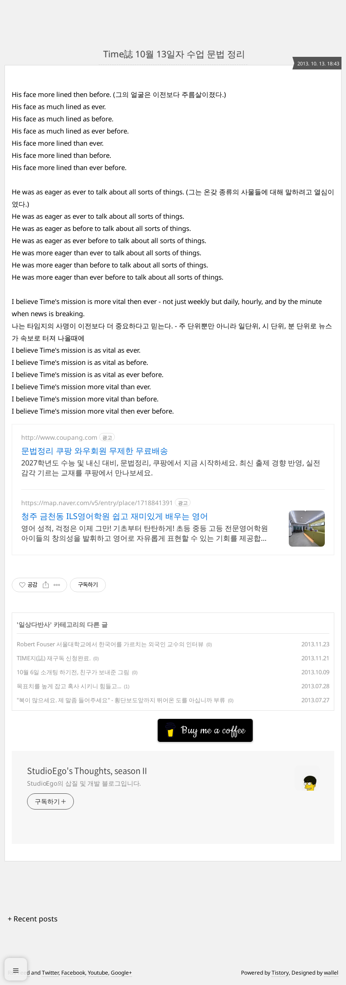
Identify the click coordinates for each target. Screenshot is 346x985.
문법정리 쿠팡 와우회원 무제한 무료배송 (94, 450)
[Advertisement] (84, 726)
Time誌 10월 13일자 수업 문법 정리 (173, 54)
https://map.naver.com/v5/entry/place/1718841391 (97, 502)
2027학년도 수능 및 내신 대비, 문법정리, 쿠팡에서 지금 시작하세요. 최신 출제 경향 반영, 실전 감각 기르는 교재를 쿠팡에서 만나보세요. (170, 468)
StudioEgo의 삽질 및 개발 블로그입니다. (84, 783)
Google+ (121, 972)
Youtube (98, 972)
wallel (331, 972)
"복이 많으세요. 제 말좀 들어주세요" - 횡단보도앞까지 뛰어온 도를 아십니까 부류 (121, 700)
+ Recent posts (33, 919)
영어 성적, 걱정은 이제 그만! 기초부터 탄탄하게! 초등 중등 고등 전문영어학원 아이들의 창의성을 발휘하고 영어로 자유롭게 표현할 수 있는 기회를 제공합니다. (144, 533)
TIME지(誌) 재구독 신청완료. (54, 658)
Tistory (280, 972)
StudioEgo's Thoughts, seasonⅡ (88, 770)
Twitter (50, 972)
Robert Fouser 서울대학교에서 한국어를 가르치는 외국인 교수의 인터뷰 (110, 644)
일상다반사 (34, 624)
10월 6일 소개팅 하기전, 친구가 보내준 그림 (73, 672)
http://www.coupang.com (59, 437)
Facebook (73, 972)
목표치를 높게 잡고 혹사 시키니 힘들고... (69, 686)
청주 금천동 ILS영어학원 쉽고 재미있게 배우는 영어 (114, 516)
